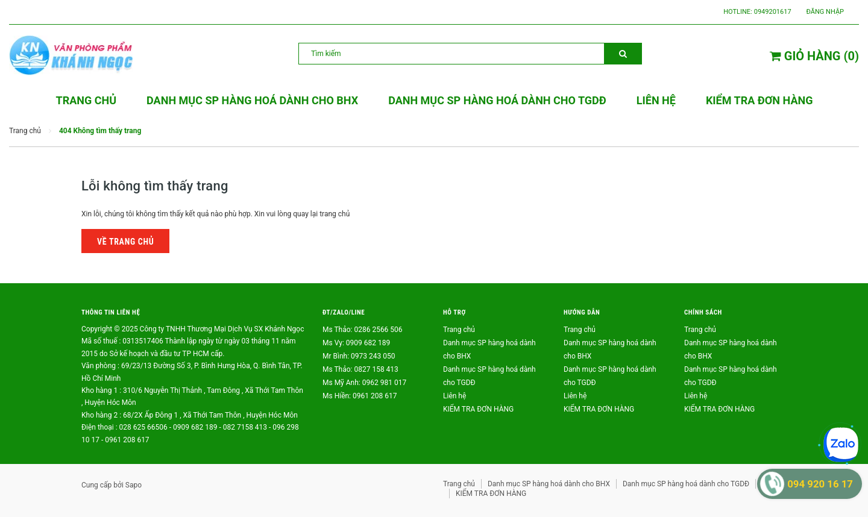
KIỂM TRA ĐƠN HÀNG (478, 409)
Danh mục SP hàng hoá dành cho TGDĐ (686, 484)
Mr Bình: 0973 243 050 (358, 356)
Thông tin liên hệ (110, 312)
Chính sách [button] (703, 312)
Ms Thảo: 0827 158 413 (360, 369)
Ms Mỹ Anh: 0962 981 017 (364, 382)
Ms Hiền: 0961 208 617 (359, 396)
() (814, 56)
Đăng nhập (825, 12)
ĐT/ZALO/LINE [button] (343, 312)
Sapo (133, 485)
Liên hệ (454, 396)
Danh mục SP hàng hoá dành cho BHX (549, 484)
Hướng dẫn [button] (582, 312)
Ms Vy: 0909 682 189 (356, 343)
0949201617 (772, 12)
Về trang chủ (125, 241)
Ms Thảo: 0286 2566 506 (362, 329)
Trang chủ (459, 329)
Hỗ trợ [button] (454, 312)
